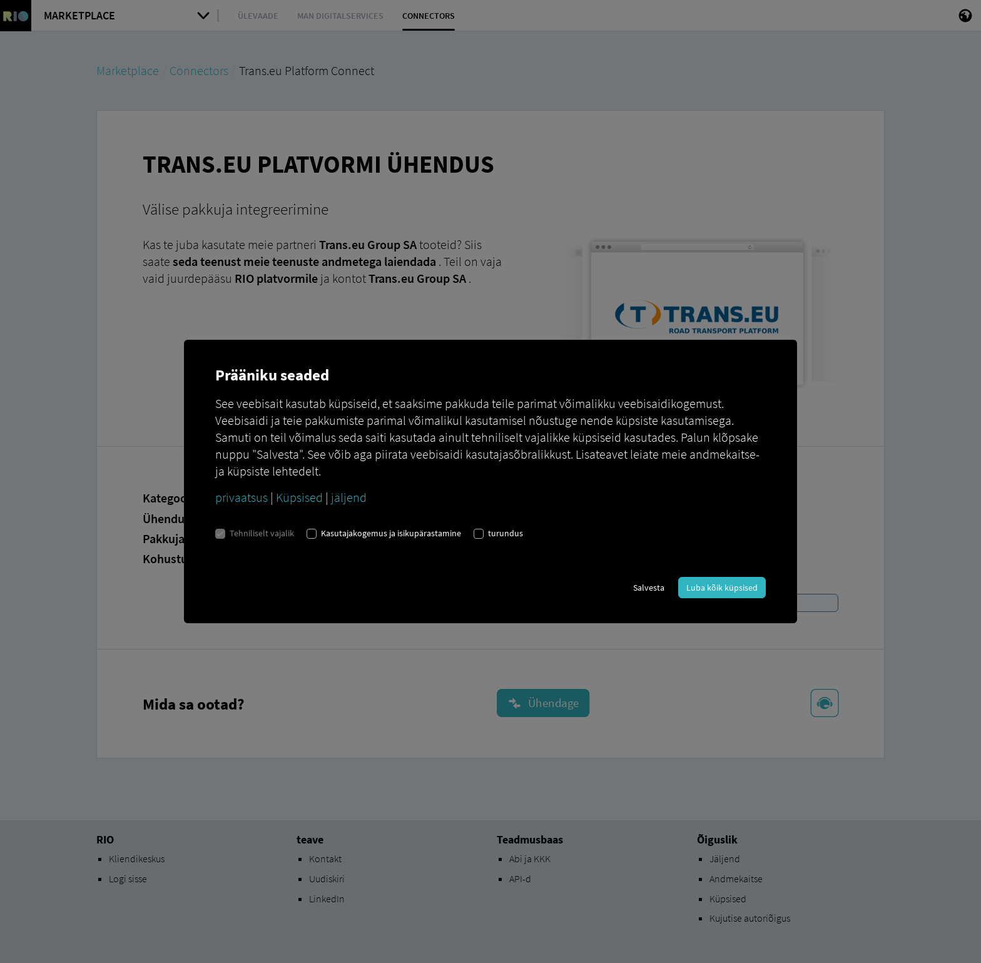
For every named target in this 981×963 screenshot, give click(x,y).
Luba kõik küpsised (722, 587)
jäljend (349, 497)
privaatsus (241, 497)
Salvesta (648, 587)
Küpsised (299, 497)
